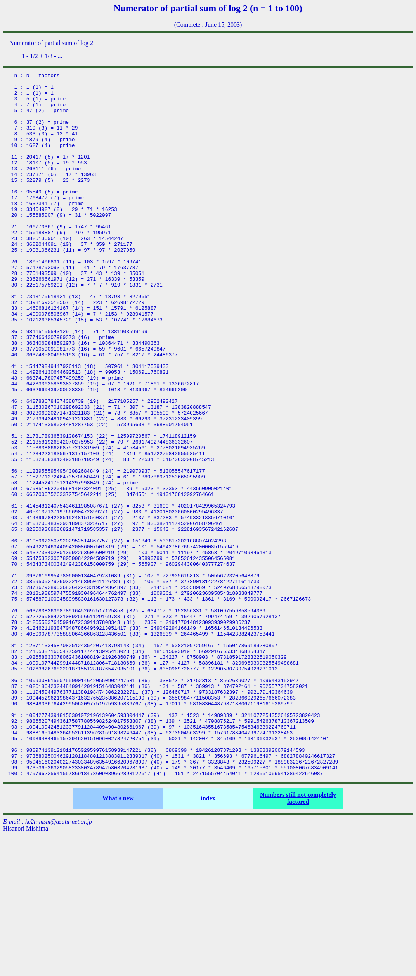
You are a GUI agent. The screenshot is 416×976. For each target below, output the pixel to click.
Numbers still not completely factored (298, 939)
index (208, 939)
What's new (117, 939)
